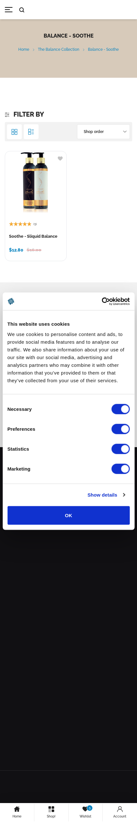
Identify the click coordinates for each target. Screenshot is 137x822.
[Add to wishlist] (60, 158)
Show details (102, 495)
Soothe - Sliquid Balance (33, 236)
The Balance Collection (58, 49)
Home (23, 49)
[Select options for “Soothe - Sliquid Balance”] (14, 251)
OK (68, 515)
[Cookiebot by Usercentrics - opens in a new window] (101, 301)
